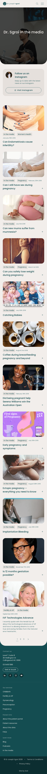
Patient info (7, 715)
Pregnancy (7, 709)
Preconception (9, 704)
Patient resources (10, 723)
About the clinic (9, 727)
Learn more (7, 738)
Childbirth (7, 692)
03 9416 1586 (8, 664)
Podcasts (6, 746)
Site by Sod (23, 771)
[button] (42, 4)
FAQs (5, 732)
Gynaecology (8, 700)
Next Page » (28, 639)
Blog (4, 742)
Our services (7, 688)
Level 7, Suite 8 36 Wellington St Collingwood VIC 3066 (11, 657)
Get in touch (10, 669)
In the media (8, 750)
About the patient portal (13, 719)
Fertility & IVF (8, 696)
